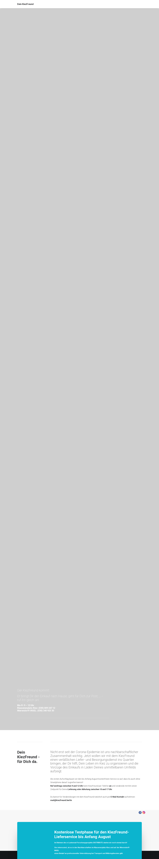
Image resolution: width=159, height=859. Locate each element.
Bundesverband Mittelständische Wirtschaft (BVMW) (105, 614)
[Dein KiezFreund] (25, 4)
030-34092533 (25, 360)
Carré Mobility (66, 614)
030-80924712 (24, 348)
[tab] (79, 766)
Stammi (88, 619)
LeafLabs (75, 614)
